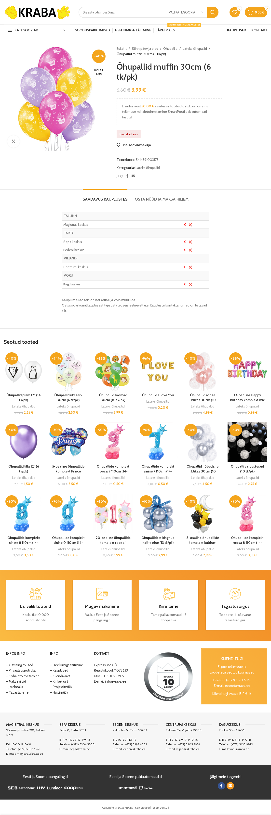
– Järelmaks (14, 687)
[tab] (105, 196)
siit (64, 310)
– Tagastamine (17, 692)
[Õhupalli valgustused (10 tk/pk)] (247, 442)
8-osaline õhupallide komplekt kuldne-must (202, 542)
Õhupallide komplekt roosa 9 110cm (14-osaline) (113, 471)
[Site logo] (37, 12)
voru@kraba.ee (239, 749)
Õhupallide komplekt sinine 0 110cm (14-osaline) (68, 542)
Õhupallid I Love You (158, 395)
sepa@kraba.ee (80, 749)
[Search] (148, 12)
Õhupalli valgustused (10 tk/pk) (247, 468)
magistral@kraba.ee (30, 753)
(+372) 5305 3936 (188, 744)
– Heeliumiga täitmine (66, 665)
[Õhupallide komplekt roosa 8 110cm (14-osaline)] (247, 513)
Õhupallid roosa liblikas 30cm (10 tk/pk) (203, 400)
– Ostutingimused (19, 665)
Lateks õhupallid (195, 48)
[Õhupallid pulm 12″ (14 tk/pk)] (23, 370)
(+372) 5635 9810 (242, 744)
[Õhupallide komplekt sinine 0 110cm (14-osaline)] (68, 513)
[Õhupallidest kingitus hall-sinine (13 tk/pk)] (158, 513)
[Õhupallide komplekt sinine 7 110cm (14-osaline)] (158, 442)
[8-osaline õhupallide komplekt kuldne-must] (202, 513)
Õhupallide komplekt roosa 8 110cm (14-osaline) (247, 542)
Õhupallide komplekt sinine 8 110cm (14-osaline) (23, 542)
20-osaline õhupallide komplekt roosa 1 (113, 540)
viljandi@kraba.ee (188, 749)
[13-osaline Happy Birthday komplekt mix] (247, 370)
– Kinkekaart (59, 681)
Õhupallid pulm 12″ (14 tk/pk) (23, 397)
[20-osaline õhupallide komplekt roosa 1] (113, 513)
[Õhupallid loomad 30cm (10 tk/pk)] (113, 370)
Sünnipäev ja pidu (145, 48)
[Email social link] (133, 176)
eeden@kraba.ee (134, 749)
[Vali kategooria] (186, 12)
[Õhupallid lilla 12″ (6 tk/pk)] (23, 442)
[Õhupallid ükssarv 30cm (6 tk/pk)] (68, 370)
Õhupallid (170, 48)
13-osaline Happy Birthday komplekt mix (247, 397)
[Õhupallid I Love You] (158, 370)
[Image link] (168, 676)
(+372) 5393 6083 (135, 744)
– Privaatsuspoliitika (21, 670)
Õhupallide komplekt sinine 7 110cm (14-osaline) (158, 471)
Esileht (122, 48)
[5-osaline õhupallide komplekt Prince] (68, 442)
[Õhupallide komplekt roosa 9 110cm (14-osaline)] (113, 442)
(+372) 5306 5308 (83, 744)
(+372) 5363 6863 (238, 680)
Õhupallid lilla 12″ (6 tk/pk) (23, 468)
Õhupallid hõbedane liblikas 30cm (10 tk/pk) (202, 471)
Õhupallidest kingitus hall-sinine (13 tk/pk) (157, 540)
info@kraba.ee (115, 681)
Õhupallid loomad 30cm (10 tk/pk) (113, 397)
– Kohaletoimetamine (23, 676)
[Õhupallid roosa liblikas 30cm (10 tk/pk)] (202, 370)
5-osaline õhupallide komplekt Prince (68, 468)
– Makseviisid (16, 681)
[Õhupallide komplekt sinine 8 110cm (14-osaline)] (23, 513)
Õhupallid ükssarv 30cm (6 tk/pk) (68, 397)
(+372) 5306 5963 (29, 749)
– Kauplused (59, 670)
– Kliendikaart (60, 676)
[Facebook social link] (127, 176)
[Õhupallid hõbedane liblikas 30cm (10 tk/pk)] (202, 442)
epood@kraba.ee (237, 685)
